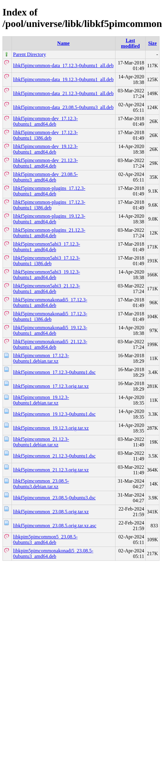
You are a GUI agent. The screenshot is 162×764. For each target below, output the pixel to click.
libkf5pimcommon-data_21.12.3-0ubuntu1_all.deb (63, 93)
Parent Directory (29, 54)
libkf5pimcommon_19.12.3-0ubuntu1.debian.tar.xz (41, 400)
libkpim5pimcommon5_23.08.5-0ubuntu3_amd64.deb (45, 539)
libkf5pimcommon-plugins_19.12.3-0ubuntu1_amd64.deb (49, 218)
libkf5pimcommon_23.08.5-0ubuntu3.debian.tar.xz (41, 483)
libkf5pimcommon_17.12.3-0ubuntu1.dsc (54, 372)
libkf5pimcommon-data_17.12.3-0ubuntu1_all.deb (63, 65)
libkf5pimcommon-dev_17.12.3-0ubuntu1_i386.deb (45, 135)
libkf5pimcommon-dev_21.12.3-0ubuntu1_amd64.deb (45, 163)
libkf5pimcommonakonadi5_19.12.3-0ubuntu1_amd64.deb (50, 330)
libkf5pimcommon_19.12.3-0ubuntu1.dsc (54, 414)
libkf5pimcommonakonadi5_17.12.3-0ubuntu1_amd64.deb (50, 302)
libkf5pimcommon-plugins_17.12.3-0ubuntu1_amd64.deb (49, 191)
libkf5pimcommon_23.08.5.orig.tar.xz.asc (54, 525)
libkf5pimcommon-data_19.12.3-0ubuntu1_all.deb (63, 79)
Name (63, 43)
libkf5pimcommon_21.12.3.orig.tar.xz (51, 469)
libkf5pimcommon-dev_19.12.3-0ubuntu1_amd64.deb (45, 149)
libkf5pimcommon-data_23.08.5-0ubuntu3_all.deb (63, 107)
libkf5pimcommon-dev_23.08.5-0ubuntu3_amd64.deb (45, 177)
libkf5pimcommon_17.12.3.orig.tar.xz (51, 386)
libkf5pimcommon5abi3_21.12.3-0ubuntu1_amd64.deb (46, 288)
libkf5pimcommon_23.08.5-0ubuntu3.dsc (54, 497)
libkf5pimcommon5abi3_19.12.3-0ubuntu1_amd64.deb (46, 274)
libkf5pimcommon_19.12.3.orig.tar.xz (51, 428)
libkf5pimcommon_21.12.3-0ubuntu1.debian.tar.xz (41, 442)
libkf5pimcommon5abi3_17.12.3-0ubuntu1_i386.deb (46, 260)
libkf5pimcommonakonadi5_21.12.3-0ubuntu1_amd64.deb (50, 344)
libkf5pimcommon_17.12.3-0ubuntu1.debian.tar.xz (41, 358)
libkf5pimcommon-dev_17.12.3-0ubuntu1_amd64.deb (45, 121)
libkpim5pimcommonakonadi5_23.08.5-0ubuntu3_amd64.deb (53, 553)
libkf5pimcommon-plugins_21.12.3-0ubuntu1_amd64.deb (49, 232)
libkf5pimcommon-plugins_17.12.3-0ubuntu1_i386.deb (49, 205)
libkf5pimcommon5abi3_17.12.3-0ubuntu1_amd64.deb (46, 246)
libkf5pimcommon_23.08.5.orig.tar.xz (51, 511)
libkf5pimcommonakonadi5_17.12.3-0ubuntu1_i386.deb (50, 316)
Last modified (130, 43)
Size (152, 43)
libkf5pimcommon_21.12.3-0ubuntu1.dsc (54, 456)
